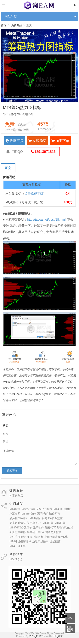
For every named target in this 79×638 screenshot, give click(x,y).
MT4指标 (14, 508)
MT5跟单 (59, 522)
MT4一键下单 (17, 546)
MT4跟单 (47, 522)
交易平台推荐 (44, 508)
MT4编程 (35, 518)
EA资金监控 (55, 518)
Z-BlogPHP (35, 636)
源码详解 (42, 513)
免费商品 (16, 25)
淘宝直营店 (16, 495)
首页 (3, 25)
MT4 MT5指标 (62, 508)
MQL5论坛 (15, 559)
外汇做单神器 (17, 532)
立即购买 (37, 141)
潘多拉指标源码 (18, 518)
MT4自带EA (28, 513)
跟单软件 (38, 527)
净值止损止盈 (35, 536)
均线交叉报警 (53, 532)
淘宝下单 (60, 141)
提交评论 (12, 470)
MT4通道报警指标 (20, 541)
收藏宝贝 (14, 141)
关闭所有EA (34, 522)
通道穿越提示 (40, 541)
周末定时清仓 (17, 522)
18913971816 (43, 152)
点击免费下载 (34, 193)
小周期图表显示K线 (56, 536)
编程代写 (50, 527)
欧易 (44, 518)
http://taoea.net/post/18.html (46, 219)
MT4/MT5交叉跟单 (20, 527)
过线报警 (55, 541)
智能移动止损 (65, 527)
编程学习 (54, 513)
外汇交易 (14, 513)
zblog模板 (58, 636)
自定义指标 (28, 508)
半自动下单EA (35, 532)
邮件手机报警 (17, 536)
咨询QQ (14, 152)
